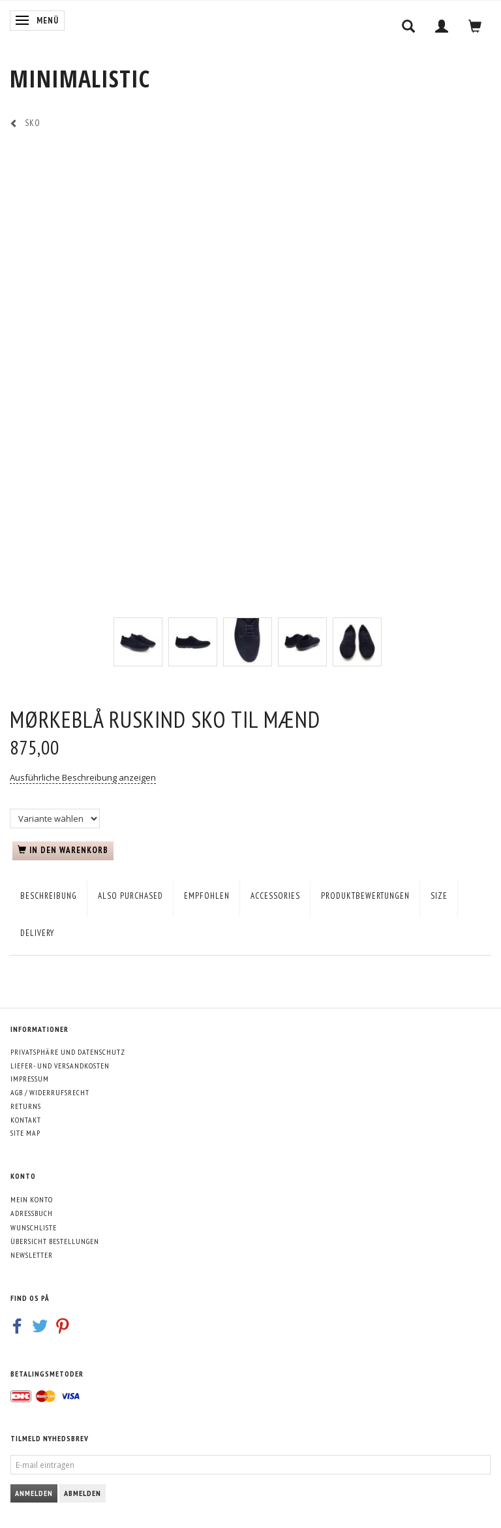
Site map (25, 1133)
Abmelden (82, 1493)
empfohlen (207, 895)
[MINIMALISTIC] (80, 79)
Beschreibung (48, 895)
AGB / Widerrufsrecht (49, 1092)
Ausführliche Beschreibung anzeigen (83, 777)
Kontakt (25, 1120)
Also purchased (130, 895)
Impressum (29, 1079)
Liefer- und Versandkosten (60, 1065)
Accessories (275, 895)
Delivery (37, 933)
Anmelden (34, 1493)
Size (439, 895)
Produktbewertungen (365, 895)
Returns (25, 1106)
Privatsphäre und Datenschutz (67, 1052)
